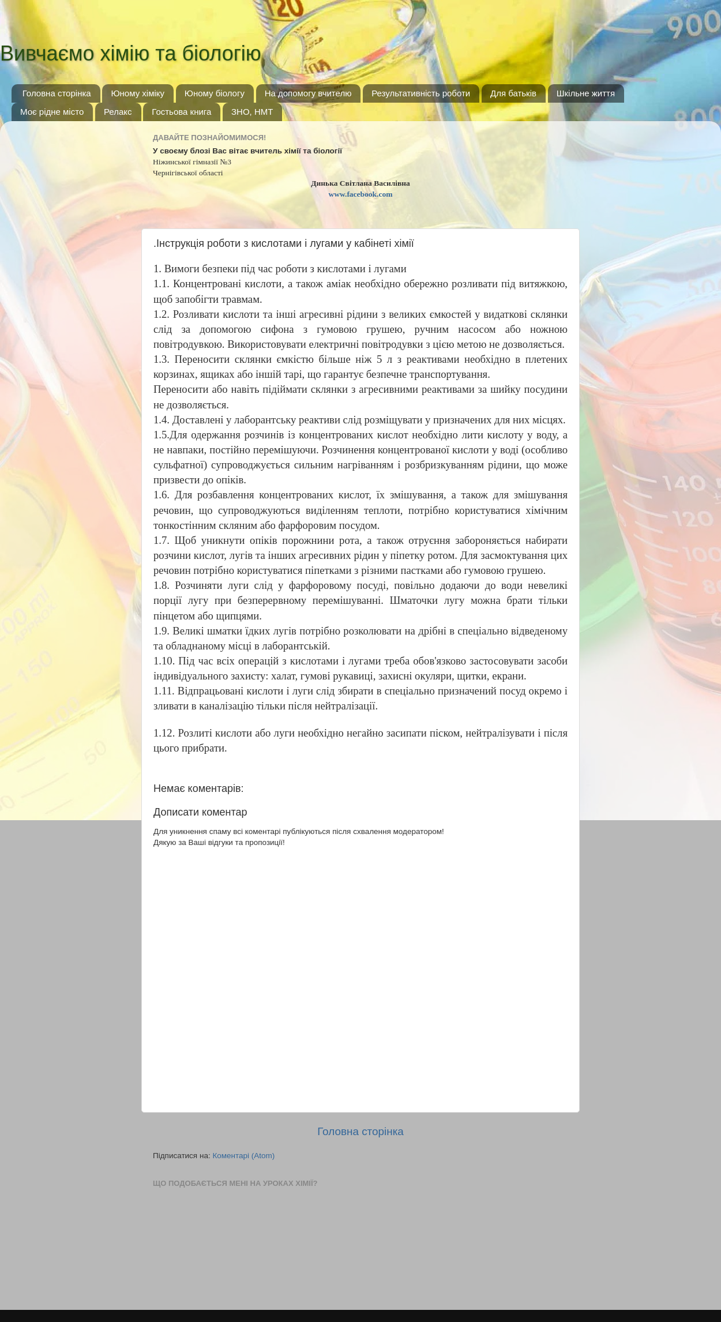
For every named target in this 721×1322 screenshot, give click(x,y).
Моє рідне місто (52, 112)
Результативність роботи (420, 93)
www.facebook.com (361, 194)
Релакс (118, 112)
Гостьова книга (181, 112)
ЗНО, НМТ (252, 112)
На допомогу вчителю (308, 93)
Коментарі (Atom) (243, 1155)
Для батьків (513, 93)
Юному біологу (215, 93)
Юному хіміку (137, 93)
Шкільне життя (586, 93)
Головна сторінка (56, 93)
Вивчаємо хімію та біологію (130, 53)
